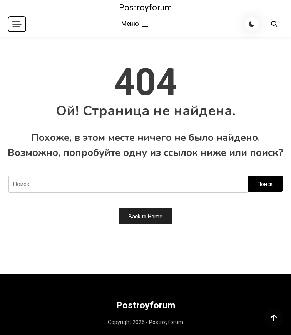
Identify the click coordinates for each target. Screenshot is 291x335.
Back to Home (145, 216)
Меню (135, 24)
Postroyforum (145, 7)
